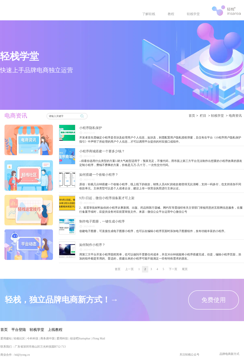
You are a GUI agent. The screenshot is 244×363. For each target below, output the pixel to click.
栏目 (203, 115)
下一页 (173, 269)
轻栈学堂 (217, 115)
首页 (192, 115)
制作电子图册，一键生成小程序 (102, 221)
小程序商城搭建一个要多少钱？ (102, 151)
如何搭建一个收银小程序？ (98, 174)
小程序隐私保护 (90, 128)
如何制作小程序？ (92, 244)
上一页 (129, 269)
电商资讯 (235, 115)
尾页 (185, 269)
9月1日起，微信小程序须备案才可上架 (106, 198)
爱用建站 (6, 358)
